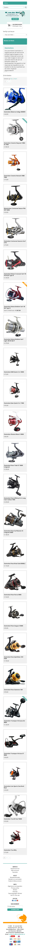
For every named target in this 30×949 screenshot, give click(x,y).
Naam (15, 78)
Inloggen (15, 19)
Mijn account (15, 870)
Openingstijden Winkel (15, 893)
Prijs (11, 78)
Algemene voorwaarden (15, 886)
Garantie (15, 872)
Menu (6, 3)
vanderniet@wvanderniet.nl (17, 934)
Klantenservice (15, 868)
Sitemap (15, 891)
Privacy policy (15, 888)
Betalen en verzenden (15, 879)
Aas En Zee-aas (15, 895)
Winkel (15, 890)
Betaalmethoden (15, 877)
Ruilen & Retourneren (15, 881)
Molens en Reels (9, 40)
